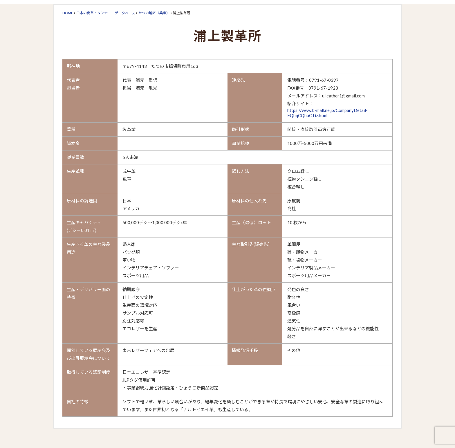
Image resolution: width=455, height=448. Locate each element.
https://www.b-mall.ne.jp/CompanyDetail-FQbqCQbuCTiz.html (327, 113)
